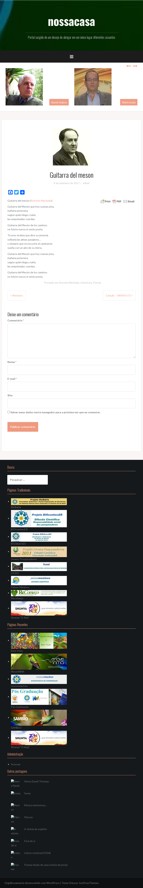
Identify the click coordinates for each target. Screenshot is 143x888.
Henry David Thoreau (36, 781)
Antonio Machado (41, 200)
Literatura (86, 282)
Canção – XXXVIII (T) (118, 295)
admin (86, 183)
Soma (27, 793)
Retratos (17, 295)
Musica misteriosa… (35, 805)
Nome (11, 362)
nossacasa (71, 20)
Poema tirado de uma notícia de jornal (45, 864)
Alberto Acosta (129, 102)
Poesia (97, 282)
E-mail (12, 378)
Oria (71, 882)
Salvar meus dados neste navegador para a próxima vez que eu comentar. (55, 412)
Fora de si (29, 841)
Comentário (15, 320)
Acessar (15, 764)
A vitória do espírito (35, 829)
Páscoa (28, 817)
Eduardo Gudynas (59, 102)
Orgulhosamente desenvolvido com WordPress (32, 882)
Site (9, 395)
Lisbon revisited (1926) (37, 852)
